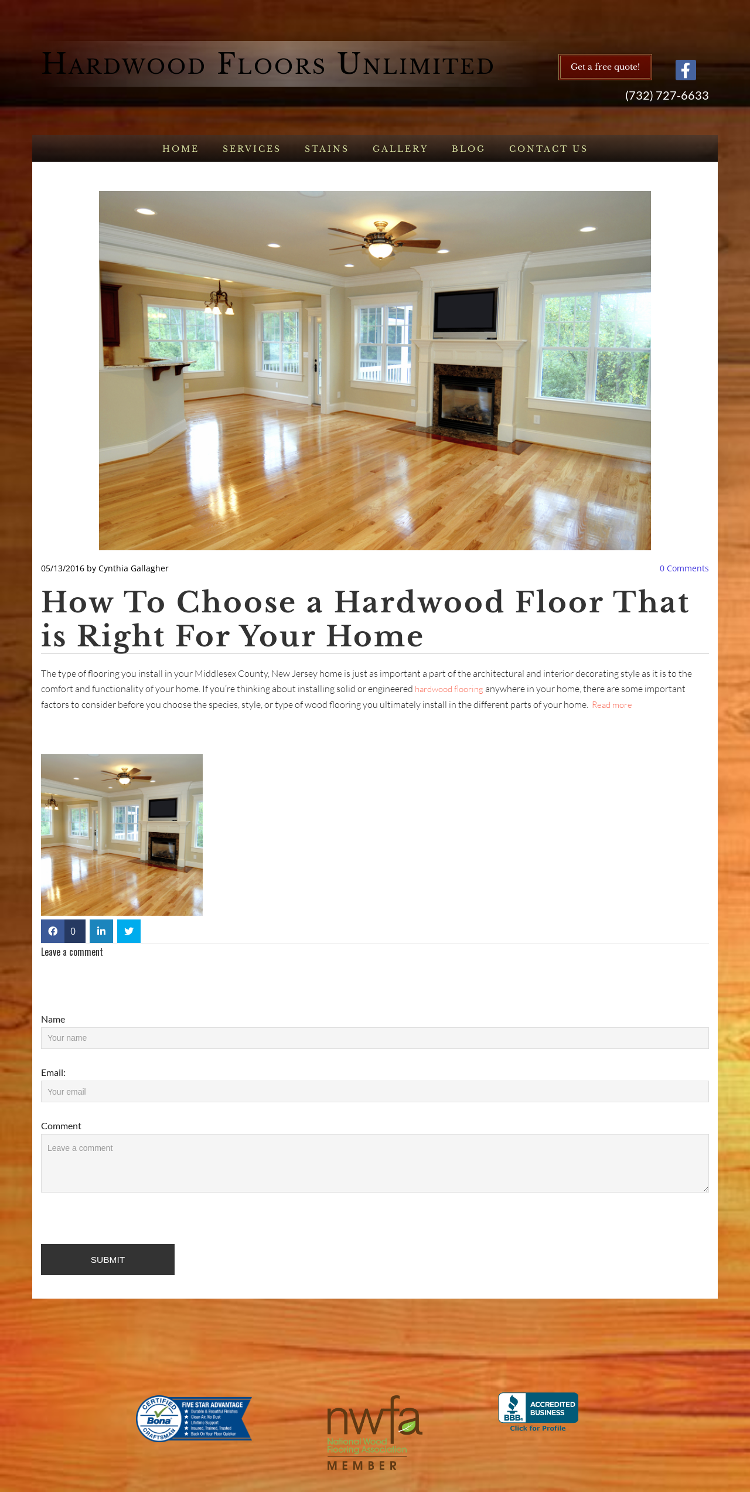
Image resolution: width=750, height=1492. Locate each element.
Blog (469, 149)
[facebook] (686, 70)
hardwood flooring (449, 688)
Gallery (400, 149)
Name (53, 1018)
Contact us (548, 149)
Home (180, 149)
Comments (684, 568)
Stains (327, 149)
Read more (612, 704)
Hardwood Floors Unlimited (268, 63)
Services (252, 149)
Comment (61, 1125)
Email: (53, 1072)
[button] (605, 67)
